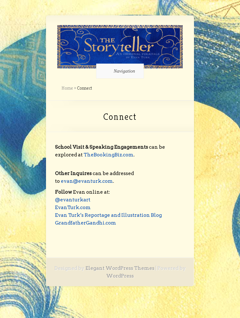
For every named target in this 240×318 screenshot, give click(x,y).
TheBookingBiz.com (109, 155)
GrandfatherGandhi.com (85, 223)
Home (67, 88)
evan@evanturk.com (87, 181)
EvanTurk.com (73, 207)
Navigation (119, 71)
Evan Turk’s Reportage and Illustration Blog (108, 215)
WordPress (120, 276)
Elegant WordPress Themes (120, 268)
